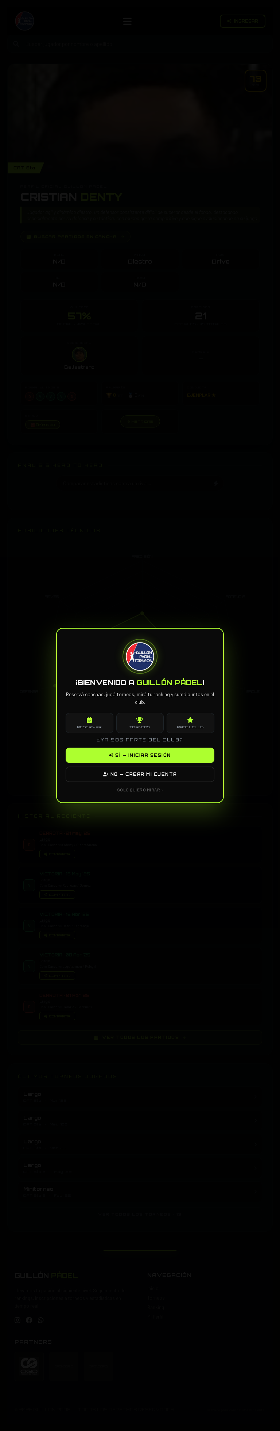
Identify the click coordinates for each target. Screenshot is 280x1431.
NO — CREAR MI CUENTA (140, 774)
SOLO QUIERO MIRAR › (140, 789)
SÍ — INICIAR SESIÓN (140, 755)
